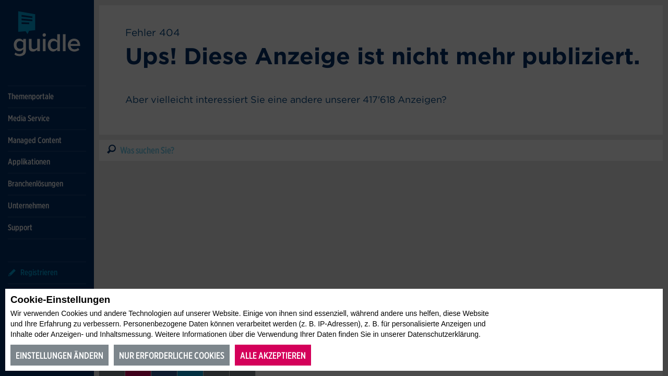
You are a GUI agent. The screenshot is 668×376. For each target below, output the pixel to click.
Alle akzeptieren (273, 355)
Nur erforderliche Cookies (171, 355)
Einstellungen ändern (59, 355)
